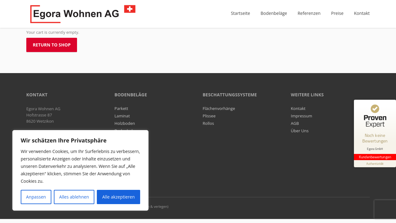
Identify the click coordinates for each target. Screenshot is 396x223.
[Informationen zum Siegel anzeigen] (375, 163)
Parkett (121, 108)
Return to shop (52, 45)
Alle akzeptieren (118, 197)
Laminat (122, 116)
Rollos (208, 123)
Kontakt (298, 108)
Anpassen (36, 197)
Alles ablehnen (74, 197)
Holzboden (124, 123)
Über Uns (300, 130)
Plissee (209, 116)
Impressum (301, 116)
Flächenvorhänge (219, 108)
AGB (295, 123)
